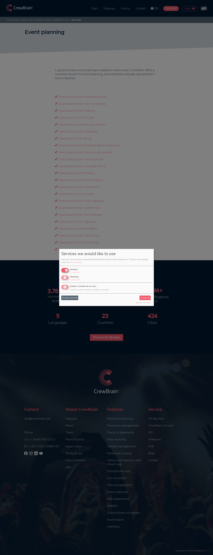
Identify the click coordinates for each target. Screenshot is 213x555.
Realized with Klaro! (143, 303)
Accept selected (70, 297)
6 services (75, 279)
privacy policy (75, 262)
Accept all (145, 297)
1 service (75, 272)
